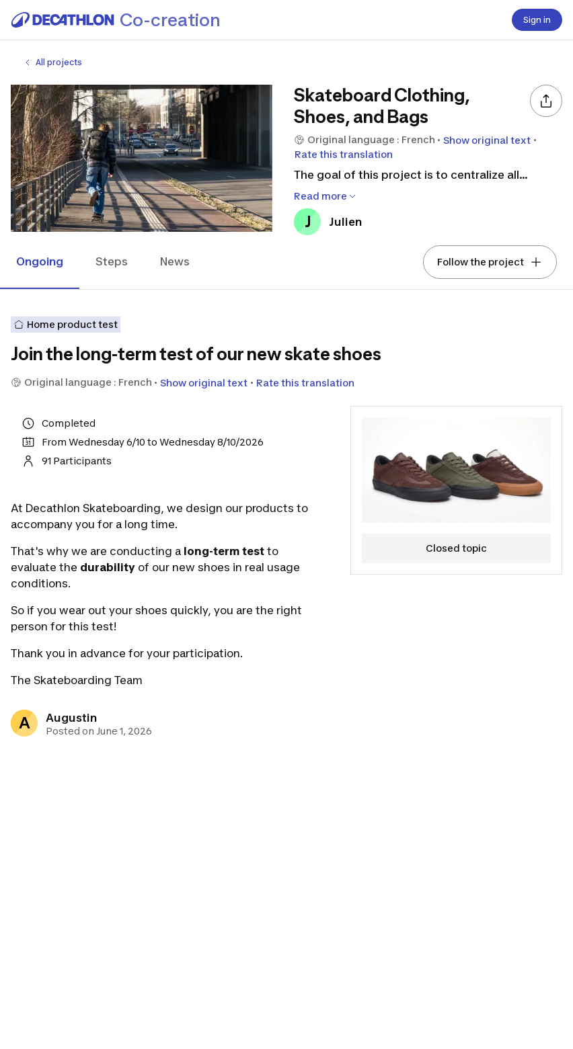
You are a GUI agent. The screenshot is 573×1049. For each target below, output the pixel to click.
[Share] (546, 101)
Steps (112, 261)
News (175, 261)
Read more (326, 196)
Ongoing (39, 261)
